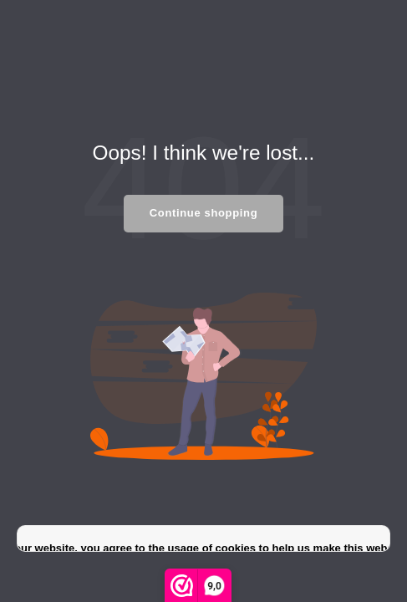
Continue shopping (203, 213)
